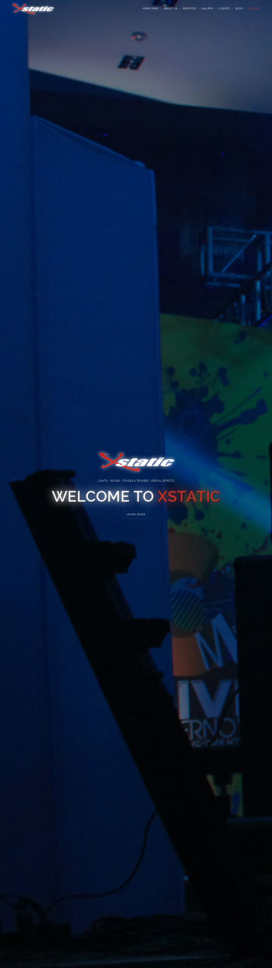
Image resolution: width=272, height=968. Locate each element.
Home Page (151, 8)
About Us (171, 8)
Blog (239, 8)
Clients (224, 8)
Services (189, 8)
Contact (254, 8)
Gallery (207, 8)
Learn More (136, 514)
